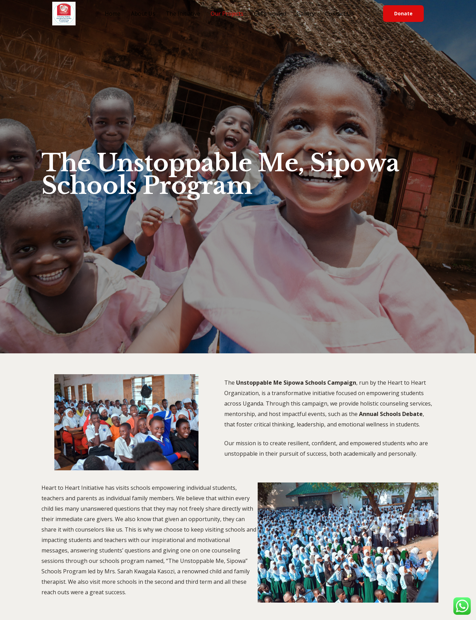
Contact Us (339, 13)
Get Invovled (270, 13)
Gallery (306, 13)
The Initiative (183, 13)
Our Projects (227, 13)
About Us (143, 13)
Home (112, 13)
